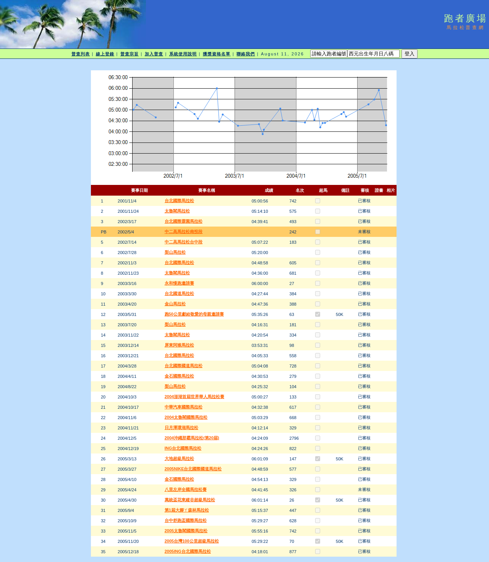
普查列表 (80, 54)
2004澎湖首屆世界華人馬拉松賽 (194, 396)
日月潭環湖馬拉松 (181, 427)
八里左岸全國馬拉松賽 (186, 489)
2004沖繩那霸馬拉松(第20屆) (192, 438)
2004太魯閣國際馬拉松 (186, 417)
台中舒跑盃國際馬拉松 (186, 520)
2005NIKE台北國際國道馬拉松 (193, 468)
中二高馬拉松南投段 (183, 231)
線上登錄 (105, 54)
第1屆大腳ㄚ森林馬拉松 (187, 510)
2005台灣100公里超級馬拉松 (192, 541)
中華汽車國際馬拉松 (183, 407)
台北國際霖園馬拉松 (183, 221)
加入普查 (154, 54)
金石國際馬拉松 (179, 376)
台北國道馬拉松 (179, 293)
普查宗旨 (129, 54)
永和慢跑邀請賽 (179, 283)
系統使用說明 (183, 54)
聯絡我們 (245, 54)
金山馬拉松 (175, 303)
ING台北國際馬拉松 (183, 448)
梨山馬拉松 (175, 252)
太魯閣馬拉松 (177, 211)
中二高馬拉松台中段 (183, 242)
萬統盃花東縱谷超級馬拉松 (190, 499)
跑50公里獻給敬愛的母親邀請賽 (194, 314)
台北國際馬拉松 (179, 200)
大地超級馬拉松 (179, 458)
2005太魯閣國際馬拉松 (186, 530)
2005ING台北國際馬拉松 (188, 551)
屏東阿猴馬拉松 (179, 345)
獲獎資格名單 (217, 54)
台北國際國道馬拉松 (183, 365)
